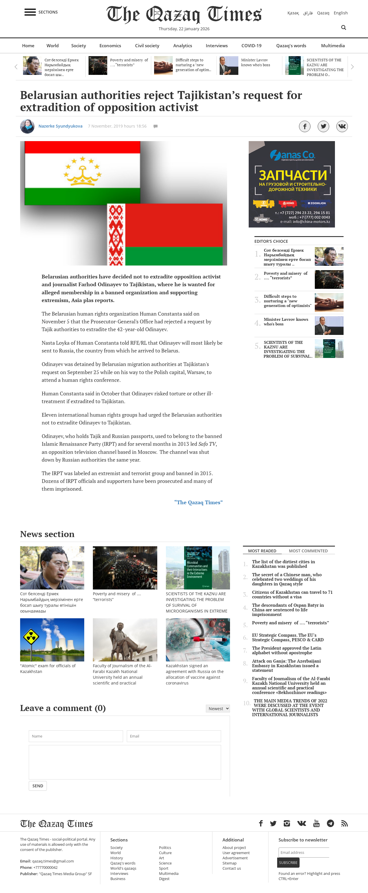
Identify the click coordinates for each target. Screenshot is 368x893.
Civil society (147, 45)
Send (37, 785)
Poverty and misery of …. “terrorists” (304, 275)
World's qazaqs (123, 868)
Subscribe (288, 862)
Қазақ (293, 13)
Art (161, 858)
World (53, 45)
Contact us (232, 868)
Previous (16, 67)
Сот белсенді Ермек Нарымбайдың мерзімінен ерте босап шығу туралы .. (304, 257)
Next (352, 67)
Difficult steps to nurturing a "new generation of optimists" (304, 301)
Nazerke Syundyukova (61, 126)
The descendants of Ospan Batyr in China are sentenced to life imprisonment (288, 610)
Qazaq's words (291, 45)
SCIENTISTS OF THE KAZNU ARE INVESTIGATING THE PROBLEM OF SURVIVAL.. (304, 349)
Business (117, 878)
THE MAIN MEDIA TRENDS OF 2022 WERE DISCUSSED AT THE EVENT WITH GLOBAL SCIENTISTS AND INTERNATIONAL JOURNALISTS (289, 708)
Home (28, 45)
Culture (165, 852)
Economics (110, 45)
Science (165, 863)
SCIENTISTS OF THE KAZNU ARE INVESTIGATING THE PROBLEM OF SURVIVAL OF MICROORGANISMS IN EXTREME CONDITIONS (198, 593)
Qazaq (323, 13)
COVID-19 (251, 45)
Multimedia (333, 45)
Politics (165, 847)
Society (78, 45)
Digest (164, 878)
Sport (163, 868)
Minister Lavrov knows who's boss (304, 321)
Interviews (217, 45)
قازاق (308, 13)
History (116, 858)
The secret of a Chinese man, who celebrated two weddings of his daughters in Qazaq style (287, 579)
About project (234, 847)
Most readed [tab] (262, 550)
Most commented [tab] (308, 550)
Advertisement (235, 858)
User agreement (236, 852)
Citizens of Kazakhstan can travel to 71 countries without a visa (292, 594)
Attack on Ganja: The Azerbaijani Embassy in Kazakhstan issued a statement (286, 666)
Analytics (182, 45)
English (341, 13)
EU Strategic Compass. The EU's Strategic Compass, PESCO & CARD (288, 637)
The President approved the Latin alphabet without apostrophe (286, 650)
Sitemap (230, 863)
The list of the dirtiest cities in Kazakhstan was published (283, 564)
